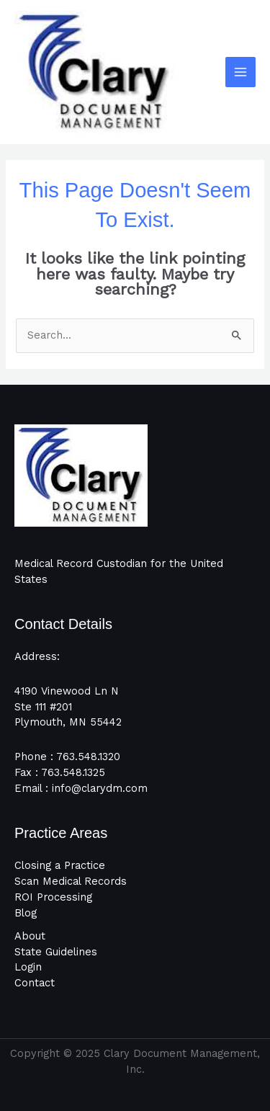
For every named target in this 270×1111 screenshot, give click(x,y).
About (29, 935)
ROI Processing (53, 897)
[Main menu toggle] (240, 72)
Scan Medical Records (70, 881)
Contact (34, 982)
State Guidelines (55, 951)
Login (28, 966)
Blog (25, 912)
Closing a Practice (59, 865)
